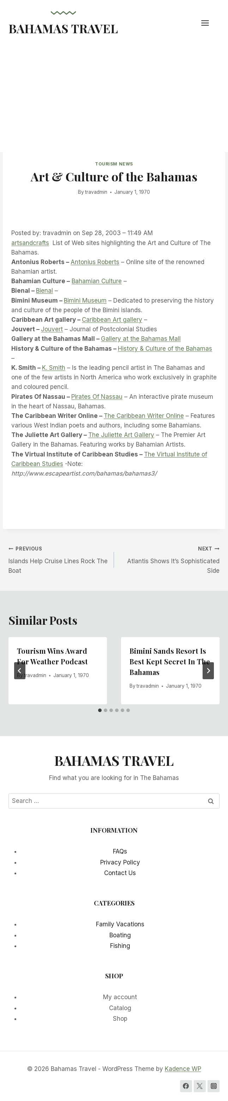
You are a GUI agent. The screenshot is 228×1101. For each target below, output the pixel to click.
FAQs (120, 851)
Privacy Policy (120, 862)
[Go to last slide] (19, 670)
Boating (120, 935)
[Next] (208, 670)
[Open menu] (209, 22)
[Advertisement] (114, 98)
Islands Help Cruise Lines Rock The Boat (58, 559)
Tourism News (114, 164)
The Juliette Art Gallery (121, 434)
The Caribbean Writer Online (144, 415)
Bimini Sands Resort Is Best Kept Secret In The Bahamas (170, 661)
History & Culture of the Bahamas (165, 348)
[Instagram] (214, 1086)
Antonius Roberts (95, 262)
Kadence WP (183, 1068)
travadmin (96, 192)
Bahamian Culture (97, 281)
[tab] (100, 710)
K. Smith (53, 367)
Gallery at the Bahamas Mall (141, 338)
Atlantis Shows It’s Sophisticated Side (170, 559)
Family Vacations (120, 924)
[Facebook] (186, 1086)
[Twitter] (200, 1086)
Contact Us (120, 872)
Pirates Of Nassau (96, 396)
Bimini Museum (85, 300)
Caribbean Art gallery (112, 319)
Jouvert (52, 329)
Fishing (120, 945)
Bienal (44, 290)
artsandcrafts (30, 242)
